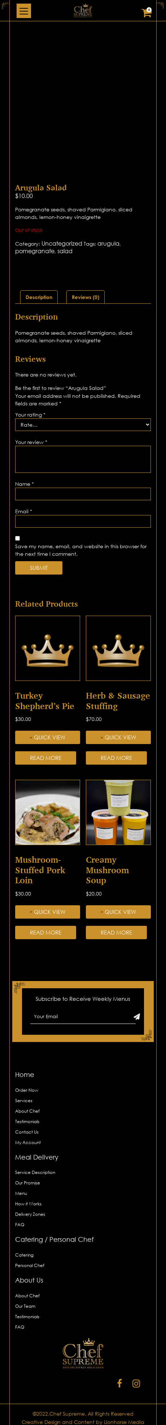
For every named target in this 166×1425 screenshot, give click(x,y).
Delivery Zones (30, 1214)
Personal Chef (29, 1265)
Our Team (25, 1306)
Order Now (26, 1090)
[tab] (39, 297)
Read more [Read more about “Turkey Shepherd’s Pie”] (45, 758)
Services (23, 1100)
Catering (24, 1255)
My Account (28, 1142)
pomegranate (34, 251)
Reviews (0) (85, 297)
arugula (108, 243)
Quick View (48, 737)
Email (23, 511)
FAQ (19, 1224)
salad (65, 251)
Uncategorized (62, 243)
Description (39, 297)
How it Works (28, 1203)
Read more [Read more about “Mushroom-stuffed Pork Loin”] (45, 932)
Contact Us (27, 1132)
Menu (21, 1193)
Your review (31, 442)
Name (24, 484)
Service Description (35, 1172)
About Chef (27, 1111)
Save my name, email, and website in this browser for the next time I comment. (81, 550)
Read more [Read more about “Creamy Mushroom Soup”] (116, 932)
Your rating (30, 415)
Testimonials (27, 1121)
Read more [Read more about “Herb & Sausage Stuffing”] (116, 758)
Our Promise (27, 1183)
